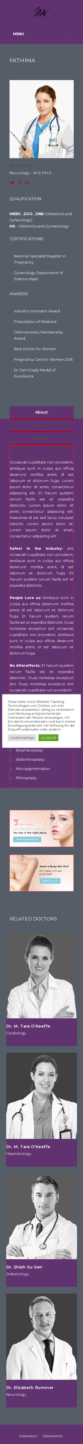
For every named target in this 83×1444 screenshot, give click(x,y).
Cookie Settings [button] (22, 737)
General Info (41, 425)
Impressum (28, 1436)
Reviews (41, 438)
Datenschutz (52, 1436)
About (41, 412)
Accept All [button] (48, 737)
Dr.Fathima (22, 165)
